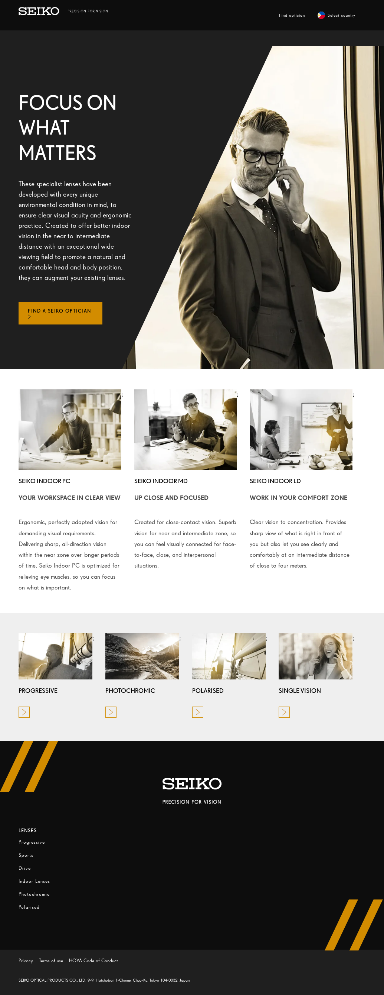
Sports (26, 855)
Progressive (32, 842)
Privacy (26, 960)
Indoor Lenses (34, 881)
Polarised (29, 907)
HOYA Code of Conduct (93, 960)
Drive (25, 868)
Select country (336, 15)
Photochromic (34, 894)
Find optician (292, 15)
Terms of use (51, 960)
